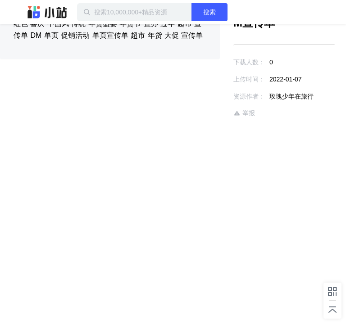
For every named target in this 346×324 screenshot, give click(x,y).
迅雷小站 (47, 12)
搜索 (209, 12)
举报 (244, 113)
